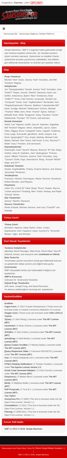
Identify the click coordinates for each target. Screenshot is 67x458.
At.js (6, 357)
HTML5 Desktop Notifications (18, 364)
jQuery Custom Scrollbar (16, 345)
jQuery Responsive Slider (16, 351)
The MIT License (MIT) (15, 348)
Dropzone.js (10, 376)
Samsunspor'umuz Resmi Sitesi (14, 448)
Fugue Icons (10, 306)
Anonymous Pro (12, 399)
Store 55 (31, 448)
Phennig (8, 412)
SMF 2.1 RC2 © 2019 (14, 429)
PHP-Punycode (11, 389)
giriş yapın (36, 2)
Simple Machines (34, 429)
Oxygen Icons (11, 313)
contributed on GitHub (49, 254)
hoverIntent (9, 325)
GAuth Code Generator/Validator (19, 370)
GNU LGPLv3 (55, 313)
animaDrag (9, 338)
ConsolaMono (11, 405)
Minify (7, 383)
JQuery (7, 319)
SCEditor (8, 332)
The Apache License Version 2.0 (26, 367)
